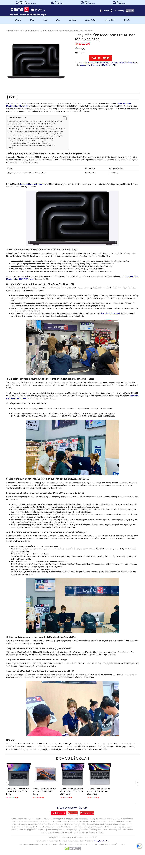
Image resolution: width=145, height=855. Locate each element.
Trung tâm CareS (101, 841)
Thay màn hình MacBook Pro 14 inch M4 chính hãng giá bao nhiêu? (31, 141)
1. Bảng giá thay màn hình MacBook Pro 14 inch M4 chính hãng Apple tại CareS (35, 121)
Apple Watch (90, 20)
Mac (32, 20)
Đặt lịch (106, 11)
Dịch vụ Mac (18, 30)
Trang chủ (9, 30)
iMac (45, 20)
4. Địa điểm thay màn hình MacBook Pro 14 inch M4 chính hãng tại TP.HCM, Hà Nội (37, 129)
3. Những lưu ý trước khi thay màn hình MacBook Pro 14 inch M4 (30, 126)
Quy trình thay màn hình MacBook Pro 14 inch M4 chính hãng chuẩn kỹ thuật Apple (36, 136)
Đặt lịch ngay (100, 58)
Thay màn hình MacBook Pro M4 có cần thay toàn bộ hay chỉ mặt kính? (32, 145)
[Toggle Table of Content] (63, 118)
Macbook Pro (85, 65)
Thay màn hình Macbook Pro (49, 30)
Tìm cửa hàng (118, 11)
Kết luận (10, 148)
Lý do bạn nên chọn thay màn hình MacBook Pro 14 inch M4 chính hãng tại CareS (35, 134)
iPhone (18, 20)
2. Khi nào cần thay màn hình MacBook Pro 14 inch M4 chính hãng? (31, 124)
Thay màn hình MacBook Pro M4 (103, 65)
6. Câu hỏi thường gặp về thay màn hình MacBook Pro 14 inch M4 (31, 138)
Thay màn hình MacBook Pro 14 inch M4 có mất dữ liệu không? (30, 143)
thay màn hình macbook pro (32, 184)
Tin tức (127, 20)
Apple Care (110, 20)
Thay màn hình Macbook (31, 30)
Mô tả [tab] (12, 97)
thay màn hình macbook (110, 313)
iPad (58, 20)
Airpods (72, 20)
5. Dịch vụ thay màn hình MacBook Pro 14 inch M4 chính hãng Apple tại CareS (35, 131)
